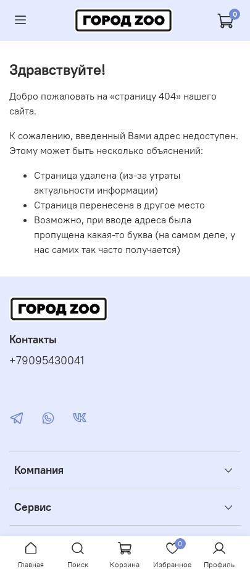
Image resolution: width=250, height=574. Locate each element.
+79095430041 (46, 360)
